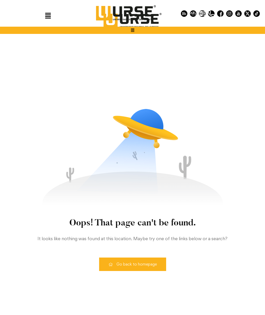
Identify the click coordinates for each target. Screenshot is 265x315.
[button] (48, 15)
